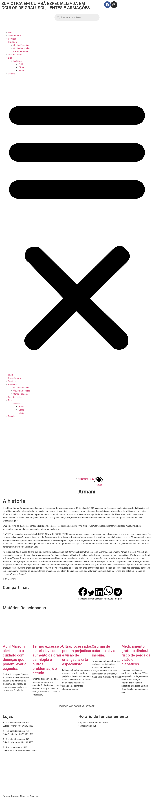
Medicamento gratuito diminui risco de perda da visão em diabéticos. (136, 655)
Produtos (12, 42)
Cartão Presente (20, 51)
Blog (10, 58)
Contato (11, 73)
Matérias (17, 61)
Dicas (21, 67)
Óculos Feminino (21, 45)
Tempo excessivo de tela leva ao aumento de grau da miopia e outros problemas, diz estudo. (47, 659)
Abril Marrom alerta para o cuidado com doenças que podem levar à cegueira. (14, 657)
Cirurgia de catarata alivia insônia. (103, 650)
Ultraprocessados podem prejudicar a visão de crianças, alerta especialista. (77, 655)
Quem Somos (14, 35)
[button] (77, 224)
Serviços (12, 39)
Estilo (21, 64)
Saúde (22, 70)
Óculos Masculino (21, 48)
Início (10, 32)
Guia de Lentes (15, 54)
